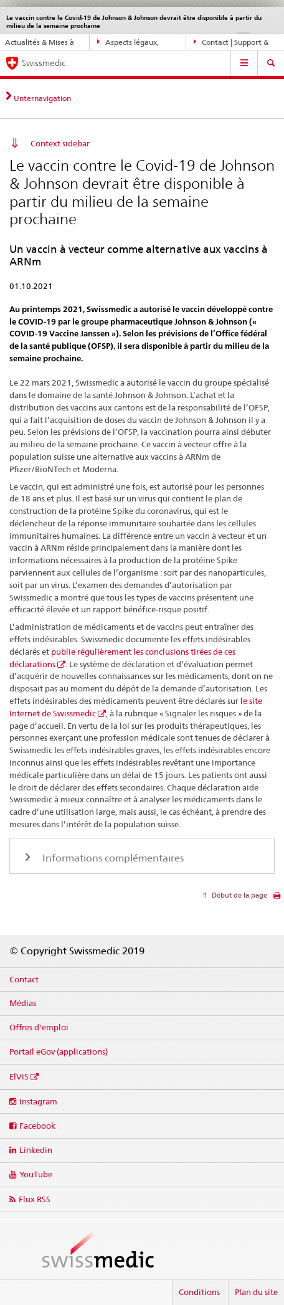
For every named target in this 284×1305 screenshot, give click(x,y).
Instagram (38, 1101)
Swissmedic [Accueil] (43, 63)
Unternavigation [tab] (42, 98)
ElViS (19, 1076)
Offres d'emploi (39, 1027)
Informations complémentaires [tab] (112, 858)
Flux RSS (34, 1199)
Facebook (37, 1126)
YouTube (35, 1174)
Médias (22, 1003)
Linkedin (35, 1150)
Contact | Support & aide (231, 42)
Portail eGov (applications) (58, 1051)
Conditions (199, 1292)
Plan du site (256, 1292)
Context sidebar (60, 143)
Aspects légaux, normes (128, 42)
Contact (24, 979)
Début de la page (238, 895)
